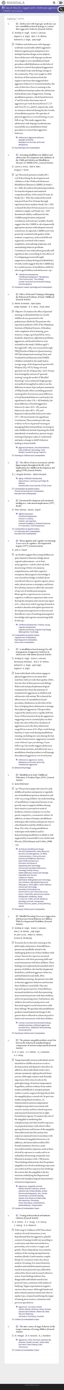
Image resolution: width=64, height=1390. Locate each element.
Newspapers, (23, 884)
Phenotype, (35, 1200)
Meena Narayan (39, 474)
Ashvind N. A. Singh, (22, 39)
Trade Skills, (28, 894)
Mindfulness (23, 144)
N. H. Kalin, (20, 1052)
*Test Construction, (26, 279)
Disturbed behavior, (42, 447)
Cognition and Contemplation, (25, 637)
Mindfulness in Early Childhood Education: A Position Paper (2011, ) (35, 777)
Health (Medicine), (25, 873)
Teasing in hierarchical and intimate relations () (33, 1216)
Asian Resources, (43, 851)
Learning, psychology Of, (39, 481)
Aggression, (33, 760)
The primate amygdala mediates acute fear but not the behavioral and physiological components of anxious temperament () (36, 1044)
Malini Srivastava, (22, 303)
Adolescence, (23, 137)
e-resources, (23, 899)
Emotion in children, (26, 519)
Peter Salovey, (21, 509)
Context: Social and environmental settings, (35, 281)
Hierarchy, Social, (37, 1309)
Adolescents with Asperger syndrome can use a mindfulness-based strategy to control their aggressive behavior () (36, 26)
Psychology (34, 632)
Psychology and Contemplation (41, 287)
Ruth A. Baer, (35, 166)
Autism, (41, 760)
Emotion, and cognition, (28, 521)
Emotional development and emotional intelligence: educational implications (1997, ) (35, 503)
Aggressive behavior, (36, 137)
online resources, (25, 903)
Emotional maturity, (43, 523)
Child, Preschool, (34, 1340)
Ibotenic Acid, (24, 1198)
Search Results (17, 11)
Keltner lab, (41, 1311)
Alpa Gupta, (36, 303)
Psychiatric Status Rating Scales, (31, 1344)
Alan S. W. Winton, (39, 36)
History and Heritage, (40, 873)
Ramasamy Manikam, (23, 661)
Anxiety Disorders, (25, 1188)
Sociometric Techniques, (28, 1316)
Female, (44, 1193)
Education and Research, (28, 863)
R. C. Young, (30, 1222)
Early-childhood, (25, 450)
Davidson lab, (24, 1191)
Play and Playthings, (26, 1314)
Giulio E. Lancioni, (39, 33)
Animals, (39, 1186)
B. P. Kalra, (34, 307)
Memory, (22, 483)
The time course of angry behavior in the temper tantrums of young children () (35, 1329)
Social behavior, (39, 1203)
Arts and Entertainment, (28, 851)
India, (43, 450)
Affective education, (26, 514)
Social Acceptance (25, 284)
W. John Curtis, (20, 934)
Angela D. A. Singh (22, 668)
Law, (20, 882)
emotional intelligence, (27, 523)
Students (40, 1316)
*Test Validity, (39, 279)
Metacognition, (24, 632)
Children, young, (44, 625)
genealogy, (23, 901)
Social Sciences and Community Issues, (33, 892)
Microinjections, (24, 1200)
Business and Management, (29, 854)
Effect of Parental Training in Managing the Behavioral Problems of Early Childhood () (35, 297)
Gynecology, (35, 450)
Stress (49, 485)
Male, (44, 1198)
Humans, (48, 1309)
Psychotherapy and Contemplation (27, 148)
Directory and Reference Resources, (32, 858)
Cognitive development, (27, 627)
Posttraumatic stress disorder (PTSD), (33, 485)
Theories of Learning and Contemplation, (29, 491)
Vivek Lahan (45, 307)
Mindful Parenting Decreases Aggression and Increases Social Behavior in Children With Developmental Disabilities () (35, 920)
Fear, (39, 1193)
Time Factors (23, 1347)
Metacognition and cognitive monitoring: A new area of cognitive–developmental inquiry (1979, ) (36, 543)
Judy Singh (36, 39)
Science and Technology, (28, 887)
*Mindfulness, (44, 277)
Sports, (21, 894)
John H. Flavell (21, 550)
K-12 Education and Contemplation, (27, 531)
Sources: (7, 11)
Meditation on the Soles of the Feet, (32, 142)
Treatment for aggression (28, 764)
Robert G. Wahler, (35, 934)
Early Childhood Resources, (29, 861)
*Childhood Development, (28, 277)
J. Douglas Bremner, (23, 474)
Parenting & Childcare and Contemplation (30, 455)
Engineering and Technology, (30, 865)
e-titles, (30, 899)
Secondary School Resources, (29, 889)
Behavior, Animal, (38, 1188)
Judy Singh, (37, 665)
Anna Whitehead (21, 784)
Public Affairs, (34, 884)
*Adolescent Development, (29, 274)
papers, (35, 903)
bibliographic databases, (28, 896)
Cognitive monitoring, (27, 629)
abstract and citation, (42, 894)
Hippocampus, (24, 481)
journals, (30, 901)
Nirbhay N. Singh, (22, 33)
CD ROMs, (43, 854)
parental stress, (24, 1027)
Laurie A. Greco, (22, 166)
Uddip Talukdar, (21, 307)
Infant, (42, 1342)
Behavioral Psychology (23, 768)
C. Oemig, (18, 1225)
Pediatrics (42, 452)
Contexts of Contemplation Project (27, 1208)
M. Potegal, (20, 1335)
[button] (60, 2)
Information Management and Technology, (35, 880)
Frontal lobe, (23, 1195)
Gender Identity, (25, 1309)
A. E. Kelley (18, 1055)
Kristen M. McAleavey (23, 938)
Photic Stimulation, (26, 1203)
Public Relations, (45, 884)
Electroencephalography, (28, 1193)
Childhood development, (33, 478)
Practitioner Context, (22, 287)
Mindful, (22, 452)
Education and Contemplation (25, 493)
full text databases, (41, 899)
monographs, (39, 901)
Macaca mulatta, (35, 1198)
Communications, (25, 856)
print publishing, (44, 903)
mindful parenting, (26, 1025)
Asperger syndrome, (26, 140)
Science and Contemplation (24, 642)
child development (38, 526)
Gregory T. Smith (21, 170)
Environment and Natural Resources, (32, 868)
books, (40, 896)
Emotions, (22, 1342)
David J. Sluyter (34, 509)
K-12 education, (24, 526)
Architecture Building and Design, (31, 849)
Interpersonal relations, (27, 1311)
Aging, (21, 478)
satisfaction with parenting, (41, 1027)
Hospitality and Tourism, (28, 875)
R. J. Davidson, (44, 1052)
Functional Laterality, (36, 1195)
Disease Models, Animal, (38, 1191)
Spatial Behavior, (25, 1205)
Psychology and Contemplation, (25, 640)
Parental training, (32, 452)
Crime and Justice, (39, 856)
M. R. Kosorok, (31, 1335)
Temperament (37, 1205)
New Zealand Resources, (39, 882)
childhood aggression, (41, 1025)
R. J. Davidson (44, 1335)
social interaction (25, 1030)
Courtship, (32, 1307)
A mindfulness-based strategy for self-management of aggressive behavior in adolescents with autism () (34, 652)
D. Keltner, (19, 1222)
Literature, (26, 882)
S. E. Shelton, (31, 1052)
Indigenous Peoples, (26, 877)
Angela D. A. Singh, (22, 36)
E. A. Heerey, (41, 1222)
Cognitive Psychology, (43, 629)
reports (21, 906)
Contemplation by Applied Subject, (27, 489)
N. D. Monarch (30, 1225)
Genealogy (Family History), (29, 870)
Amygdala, (32, 1186)
